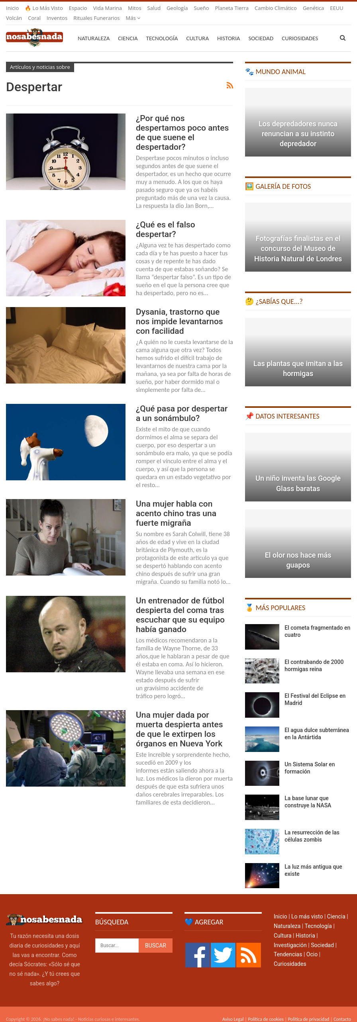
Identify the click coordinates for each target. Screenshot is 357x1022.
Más (262, 8)
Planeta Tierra (232, 8)
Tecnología (162, 28)
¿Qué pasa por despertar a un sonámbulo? (182, 403)
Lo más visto (307, 907)
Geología (177, 8)
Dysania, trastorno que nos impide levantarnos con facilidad (179, 312)
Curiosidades (290, 954)
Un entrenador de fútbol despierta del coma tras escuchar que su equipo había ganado (180, 605)
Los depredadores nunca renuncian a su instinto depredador (298, 124)
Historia (228, 28)
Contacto (342, 1009)
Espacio (78, 8)
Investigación (290, 935)
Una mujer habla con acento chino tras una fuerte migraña (176, 503)
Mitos (134, 8)
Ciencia (127, 28)
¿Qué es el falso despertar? (165, 219)
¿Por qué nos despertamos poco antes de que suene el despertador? (182, 123)
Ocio (312, 945)
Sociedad (260, 28)
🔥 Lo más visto (44, 8)
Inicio (12, 8)
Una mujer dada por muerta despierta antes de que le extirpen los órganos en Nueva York (179, 720)
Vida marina (107, 8)
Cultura (197, 28)
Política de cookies (265, 1009)
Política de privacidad (308, 1009)
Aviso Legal (233, 1009)
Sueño (201, 8)
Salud (154, 8)
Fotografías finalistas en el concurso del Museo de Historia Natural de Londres (298, 239)
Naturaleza (94, 28)
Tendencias (288, 945)
